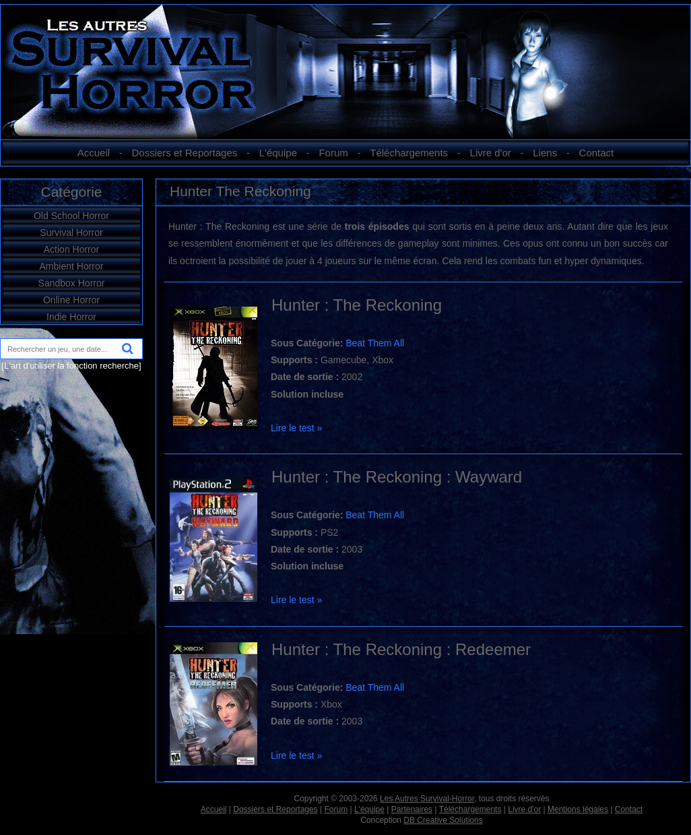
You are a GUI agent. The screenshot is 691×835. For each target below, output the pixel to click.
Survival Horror (71, 232)
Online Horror (71, 300)
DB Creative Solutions (442, 820)
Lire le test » (296, 428)
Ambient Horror (72, 266)
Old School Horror (71, 215)
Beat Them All (375, 343)
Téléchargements (409, 152)
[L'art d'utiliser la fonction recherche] (71, 366)
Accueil (93, 152)
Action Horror (71, 249)
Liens (545, 152)
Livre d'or (490, 152)
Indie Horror (71, 316)
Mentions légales (578, 809)
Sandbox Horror (71, 283)
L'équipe (278, 152)
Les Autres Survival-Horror (427, 798)
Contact (596, 152)
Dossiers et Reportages (185, 152)
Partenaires (411, 809)
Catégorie (71, 191)
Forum (333, 152)
